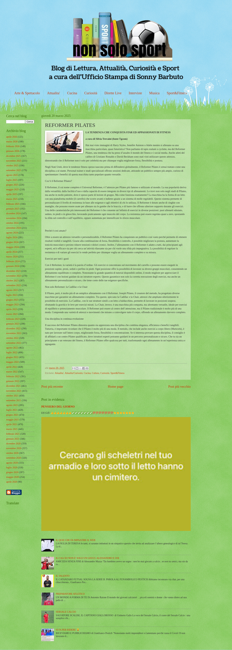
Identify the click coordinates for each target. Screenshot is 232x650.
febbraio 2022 (13, 376)
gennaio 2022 (12, 381)
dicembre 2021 (13, 386)
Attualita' (53, 93)
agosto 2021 (12, 405)
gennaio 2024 (12, 266)
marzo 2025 (12, 199)
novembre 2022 (13, 333)
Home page (115, 386)
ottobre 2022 (12, 338)
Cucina (72, 93)
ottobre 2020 (12, 453)
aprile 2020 (11, 481)
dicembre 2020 (13, 443)
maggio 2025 (12, 189)
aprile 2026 (11, 136)
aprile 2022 (11, 367)
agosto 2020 (12, 462)
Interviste (135, 93)
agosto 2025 (12, 175)
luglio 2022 (11, 352)
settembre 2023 (13, 285)
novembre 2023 (13, 276)
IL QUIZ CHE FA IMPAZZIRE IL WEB (75, 540)
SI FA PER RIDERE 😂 (67, 630)
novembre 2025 (13, 160)
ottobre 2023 (12, 280)
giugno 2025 (12, 184)
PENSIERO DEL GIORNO (58, 406)
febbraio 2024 (13, 261)
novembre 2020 (13, 448)
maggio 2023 (12, 304)
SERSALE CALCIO (66, 612)
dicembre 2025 (13, 156)
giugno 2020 (12, 472)
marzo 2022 (12, 371)
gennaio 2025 (12, 208)
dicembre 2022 (13, 328)
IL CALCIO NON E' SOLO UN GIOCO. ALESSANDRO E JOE (87, 558)
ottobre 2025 (12, 165)
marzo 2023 (12, 314)
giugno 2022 (12, 357)
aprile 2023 (11, 309)
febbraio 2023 (13, 319)
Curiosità (90, 93)
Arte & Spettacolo (27, 93)
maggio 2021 (12, 419)
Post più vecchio (179, 386)
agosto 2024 (12, 232)
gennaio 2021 (12, 439)
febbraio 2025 (13, 204)
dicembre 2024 (13, 213)
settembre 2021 (13, 400)
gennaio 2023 (12, 323)
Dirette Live (112, 93)
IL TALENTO (63, 576)
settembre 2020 (13, 458)
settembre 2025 (13, 170)
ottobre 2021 (12, 395)
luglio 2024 (11, 237)
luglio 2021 (11, 410)
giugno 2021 (12, 415)
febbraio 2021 (13, 434)
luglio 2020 (11, 467)
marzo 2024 (12, 256)
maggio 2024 (12, 247)
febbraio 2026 (13, 146)
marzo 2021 (12, 429)
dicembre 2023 (13, 271)
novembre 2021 (13, 391)
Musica (154, 93)
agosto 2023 (12, 290)
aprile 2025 (11, 194)
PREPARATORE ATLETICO (70, 594)
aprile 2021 (11, 424)
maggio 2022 (12, 362)
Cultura (95, 373)
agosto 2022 (12, 347)
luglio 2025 (11, 180)
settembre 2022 (13, 343)
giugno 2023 (12, 299)
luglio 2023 (11, 295)
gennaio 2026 (12, 151)
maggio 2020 (12, 477)
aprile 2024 (11, 252)
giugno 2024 (12, 242)
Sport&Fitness (177, 93)
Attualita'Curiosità (73, 373)
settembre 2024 (13, 228)
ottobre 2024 (12, 223)
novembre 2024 (13, 218)
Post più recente (52, 386)
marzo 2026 (12, 141)
